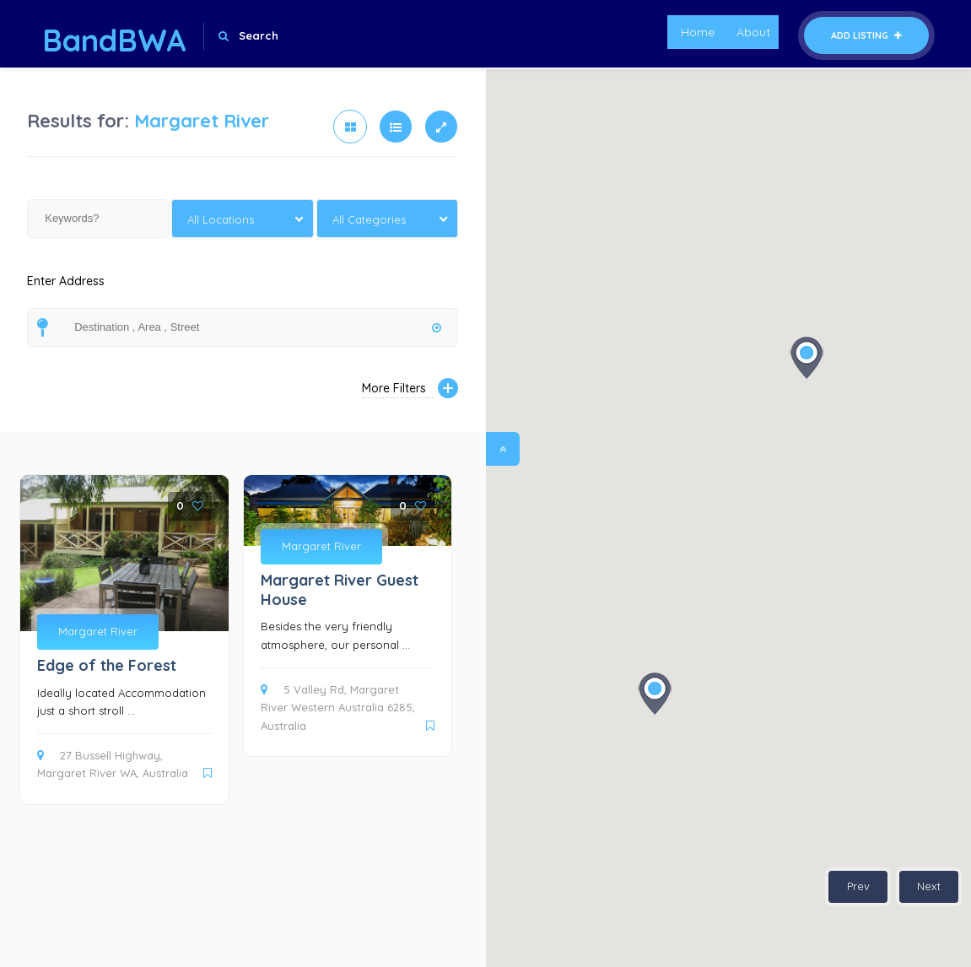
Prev (858, 886)
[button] (806, 358)
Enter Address (66, 290)
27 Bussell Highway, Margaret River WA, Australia (112, 764)
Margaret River (98, 631)
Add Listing (866, 35)
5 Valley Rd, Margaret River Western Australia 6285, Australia (338, 707)
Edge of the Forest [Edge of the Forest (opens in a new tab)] (106, 665)
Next (929, 886)
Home (698, 32)
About (753, 32)
